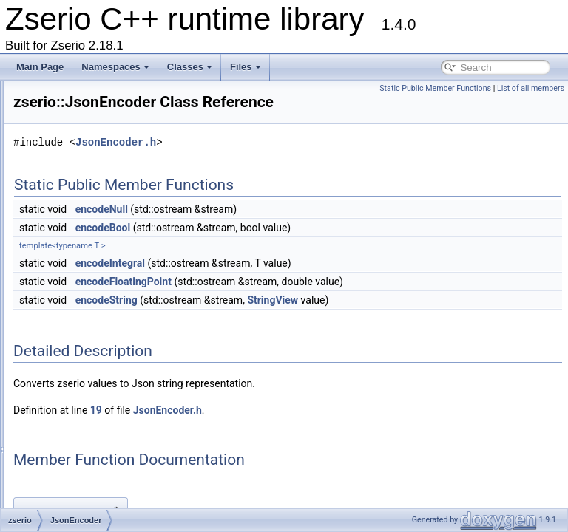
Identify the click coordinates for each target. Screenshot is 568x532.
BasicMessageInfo (97, 188)
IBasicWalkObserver (101, 269)
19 (281, 431)
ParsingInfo (83, 448)
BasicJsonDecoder (98, 285)
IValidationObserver (99, 236)
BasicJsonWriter (92, 383)
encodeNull (286, 230)
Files (245, 66)
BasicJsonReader (95, 334)
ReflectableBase (93, 480)
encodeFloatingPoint (308, 302)
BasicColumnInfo (94, 139)
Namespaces (115, 66)
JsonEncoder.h (300, 163)
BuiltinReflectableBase (105, 496)
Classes (189, 66)
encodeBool (288, 248)
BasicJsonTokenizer (100, 366)
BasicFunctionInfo (96, 106)
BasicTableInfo (89, 155)
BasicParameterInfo (99, 90)
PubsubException (95, 464)
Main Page (40, 66)
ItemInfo (76, 220)
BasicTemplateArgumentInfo (116, 171)
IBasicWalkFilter (92, 253)
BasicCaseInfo (89, 122)
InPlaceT (78, 431)
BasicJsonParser (94, 318)
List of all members (530, 88)
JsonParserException (102, 350)
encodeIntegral (295, 284)
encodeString (291, 321)
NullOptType (85, 415)
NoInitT (75, 399)
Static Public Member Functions (435, 88)
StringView (457, 321)
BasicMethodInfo (93, 204)
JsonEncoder (86, 301)
